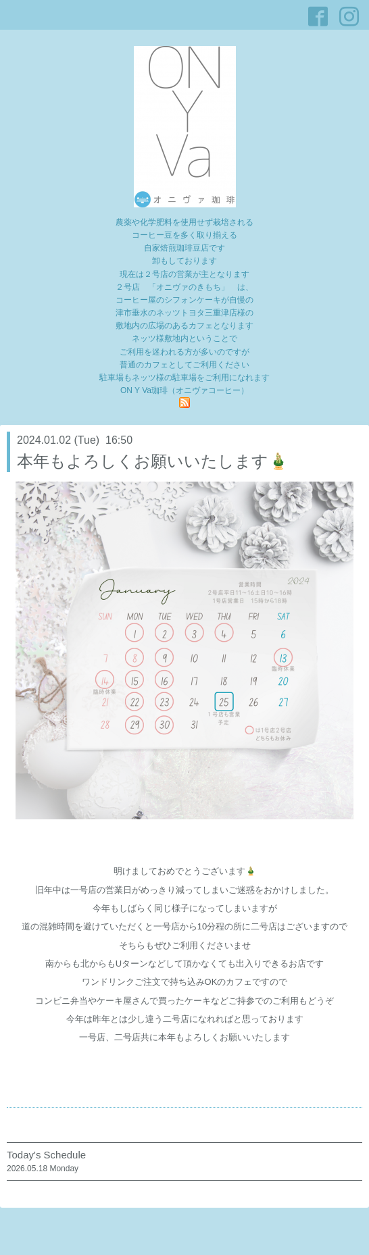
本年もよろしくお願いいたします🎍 (153, 461)
